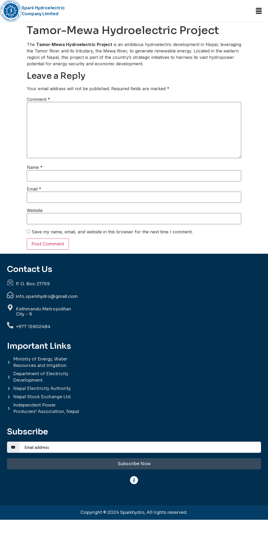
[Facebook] (134, 480)
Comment (38, 99)
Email (34, 189)
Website (35, 210)
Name (35, 167)
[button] (258, 10)
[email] (140, 447)
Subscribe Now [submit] (134, 463)
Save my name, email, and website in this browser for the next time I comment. (112, 232)
